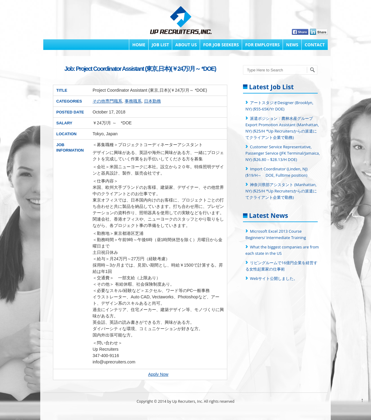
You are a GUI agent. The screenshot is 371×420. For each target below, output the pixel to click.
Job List (160, 45)
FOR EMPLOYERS (262, 45)
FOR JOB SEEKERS (221, 45)
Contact (315, 45)
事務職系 (133, 101)
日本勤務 (152, 101)
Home (138, 45)
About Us (186, 45)
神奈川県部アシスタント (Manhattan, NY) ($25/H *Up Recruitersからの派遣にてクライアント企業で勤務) (281, 191)
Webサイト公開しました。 (273, 278)
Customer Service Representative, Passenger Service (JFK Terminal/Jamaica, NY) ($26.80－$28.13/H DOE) (282, 153)
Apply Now (158, 374)
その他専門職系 (107, 101)
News (292, 45)
